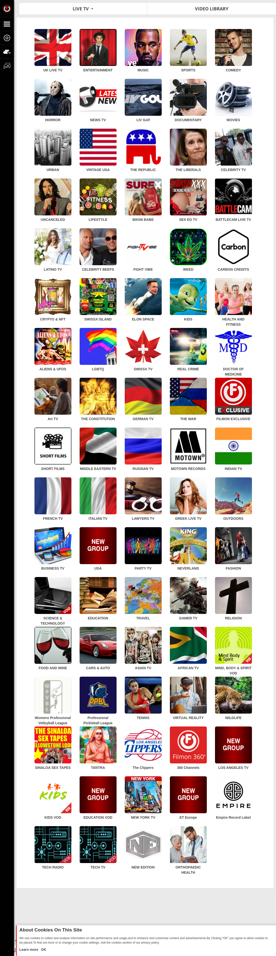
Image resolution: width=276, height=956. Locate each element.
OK (43, 950)
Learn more (29, 950)
